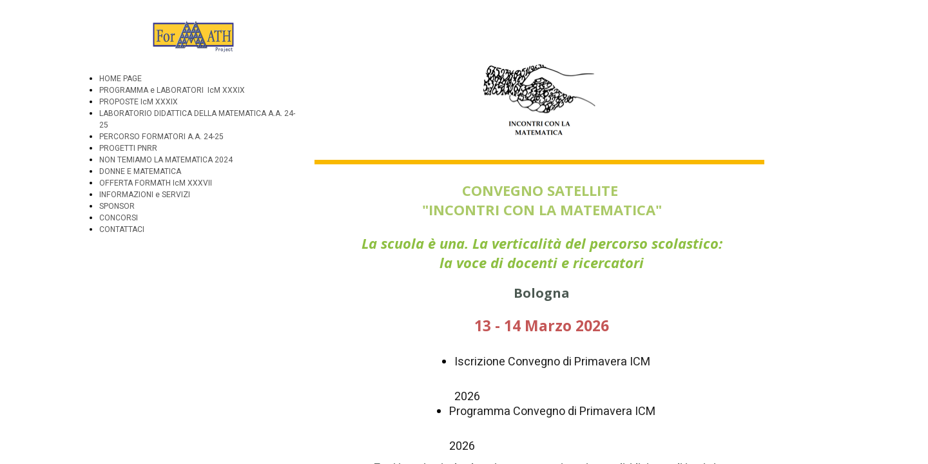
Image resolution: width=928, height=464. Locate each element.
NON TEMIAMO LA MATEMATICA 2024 (166, 160)
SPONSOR (117, 206)
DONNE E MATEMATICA (140, 171)
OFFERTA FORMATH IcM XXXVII (155, 183)
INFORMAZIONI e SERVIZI (144, 194)
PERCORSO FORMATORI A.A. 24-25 (161, 136)
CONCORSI (118, 218)
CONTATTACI (121, 229)
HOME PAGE (120, 78)
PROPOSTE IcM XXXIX (138, 102)
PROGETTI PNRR (128, 148)
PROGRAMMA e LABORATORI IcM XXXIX (172, 90)
